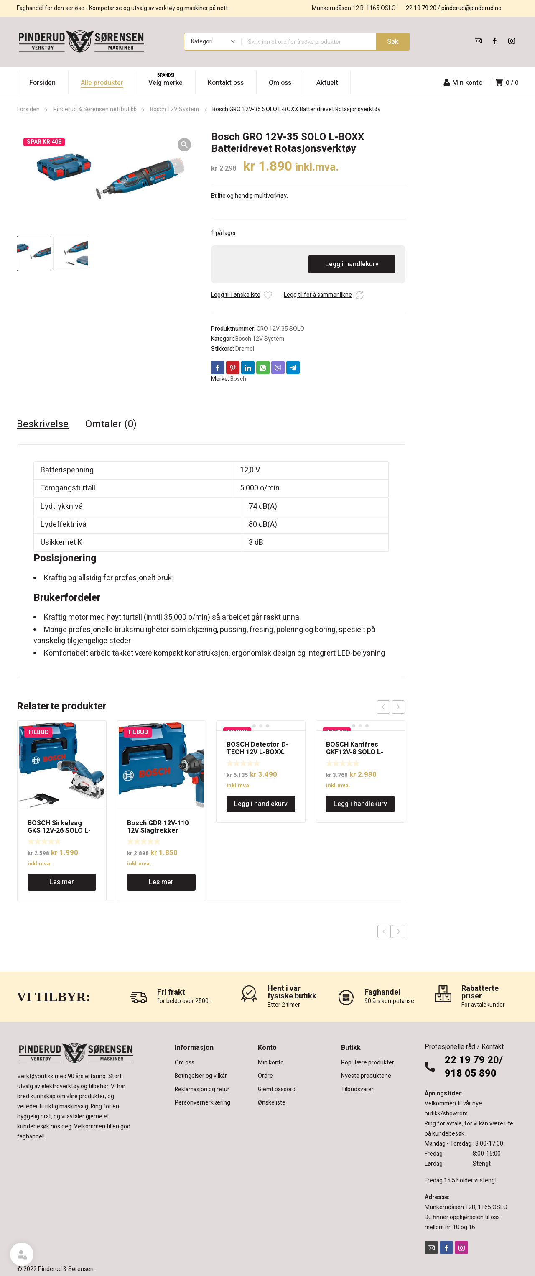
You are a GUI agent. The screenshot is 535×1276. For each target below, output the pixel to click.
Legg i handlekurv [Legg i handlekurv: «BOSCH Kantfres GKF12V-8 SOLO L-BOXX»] (360, 804)
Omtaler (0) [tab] (111, 424)
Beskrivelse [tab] (43, 424)
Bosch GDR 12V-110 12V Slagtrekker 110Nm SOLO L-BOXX (160, 830)
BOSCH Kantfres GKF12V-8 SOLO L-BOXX (354, 752)
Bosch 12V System (174, 109)
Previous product (384, 931)
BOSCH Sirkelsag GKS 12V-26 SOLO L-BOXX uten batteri (59, 830)
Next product (398, 931)
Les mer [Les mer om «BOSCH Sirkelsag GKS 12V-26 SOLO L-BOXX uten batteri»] (61, 882)
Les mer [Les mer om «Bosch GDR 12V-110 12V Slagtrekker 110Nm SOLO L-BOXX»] (161, 882)
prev (383, 707)
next (398, 707)
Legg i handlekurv (352, 264)
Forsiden (28, 109)
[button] (184, 144)
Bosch (238, 379)
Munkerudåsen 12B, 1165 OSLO (466, 1207)
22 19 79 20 (421, 8)
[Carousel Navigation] (391, 707)
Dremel (244, 349)
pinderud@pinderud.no (471, 8)
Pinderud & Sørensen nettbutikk (95, 109)
